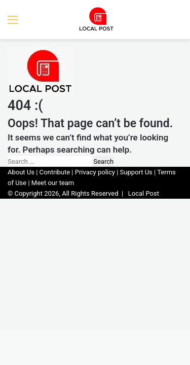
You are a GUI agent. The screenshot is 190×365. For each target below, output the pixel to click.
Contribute (55, 172)
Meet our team (52, 183)
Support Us (136, 172)
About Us (21, 172)
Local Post (143, 193)
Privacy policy (95, 172)
